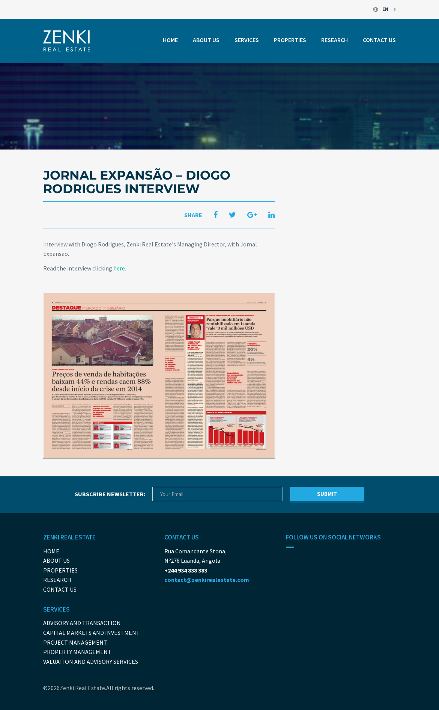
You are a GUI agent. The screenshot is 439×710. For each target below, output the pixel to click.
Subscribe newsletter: (110, 494)
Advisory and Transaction (82, 623)
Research (334, 40)
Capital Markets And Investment (91, 632)
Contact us (379, 40)
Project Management (75, 642)
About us (206, 40)
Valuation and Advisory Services (90, 661)
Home (170, 40)
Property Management (77, 652)
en (381, 9)
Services (247, 40)
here (119, 268)
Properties (290, 40)
